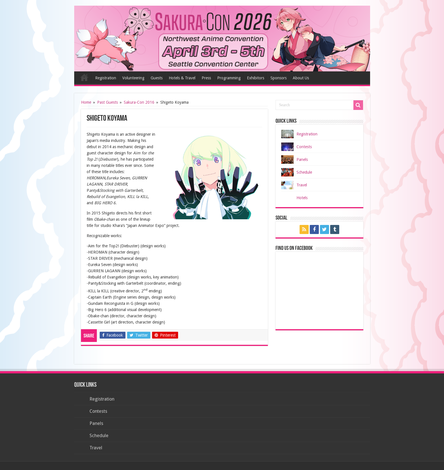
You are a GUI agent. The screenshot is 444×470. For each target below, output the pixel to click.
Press (206, 78)
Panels (302, 159)
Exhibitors (255, 78)
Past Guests (107, 102)
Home (84, 77)
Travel (301, 185)
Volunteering (133, 78)
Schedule (304, 172)
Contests (304, 146)
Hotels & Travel (182, 78)
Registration (105, 78)
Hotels (302, 197)
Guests (157, 78)
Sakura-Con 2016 (139, 102)
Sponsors (278, 78)
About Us (301, 78)
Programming (229, 78)
